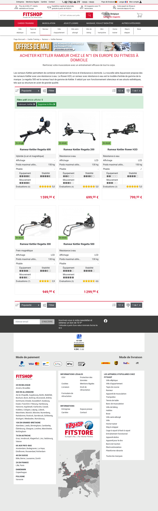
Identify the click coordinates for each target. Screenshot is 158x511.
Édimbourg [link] (20, 428)
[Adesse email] (27, 321)
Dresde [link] (28, 401)
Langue (123, 2)
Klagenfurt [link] (34, 438)
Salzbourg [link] (48, 438)
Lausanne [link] (30, 458)
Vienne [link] (19, 441)
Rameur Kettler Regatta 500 (79, 245)
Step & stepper (112, 427)
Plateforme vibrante (114, 450)
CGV (63, 377)
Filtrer (51, 92)
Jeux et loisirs (71, 25)
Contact (52, 2)
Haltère (109, 410)
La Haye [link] (41, 448)
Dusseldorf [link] (36, 401)
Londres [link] (37, 428)
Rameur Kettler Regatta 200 (79, 151)
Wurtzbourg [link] (39, 419)
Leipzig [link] (34, 410)
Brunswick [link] (40, 398)
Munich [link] (29, 413)
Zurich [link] (38, 458)
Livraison (65, 387)
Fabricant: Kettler (26, 106)
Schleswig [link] (48, 416)
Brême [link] (49, 398)
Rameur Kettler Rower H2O (122, 151)
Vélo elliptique (112, 380)
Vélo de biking (112, 407)
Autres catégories (131, 25)
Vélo (108, 420)
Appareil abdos (112, 437)
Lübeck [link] (41, 410)
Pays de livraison (109, 2)
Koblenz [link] (19, 410)
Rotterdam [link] (40, 451)
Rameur (45, 41)
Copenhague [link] (21, 472)
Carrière (44, 2)
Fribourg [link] (34, 404)
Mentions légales (32, 2)
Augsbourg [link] (33, 395)
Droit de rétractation (85, 388)
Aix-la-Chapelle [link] (22, 395)
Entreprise (20, 2)
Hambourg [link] (43, 404)
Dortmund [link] (20, 401)
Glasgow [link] (29, 428)
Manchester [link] (47, 428)
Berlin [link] (41, 395)
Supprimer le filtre (46, 106)
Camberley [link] (46, 425)
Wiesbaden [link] (29, 419)
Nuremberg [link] (45, 413)
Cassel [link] (45, 407)
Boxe (108, 414)
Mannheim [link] (20, 413)
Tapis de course (112, 387)
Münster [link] (36, 413)
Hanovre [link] (19, 407)
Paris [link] (22, 465)
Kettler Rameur (56, 41)
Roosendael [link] (30, 451)
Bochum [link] (19, 398)
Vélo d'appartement (114, 384)
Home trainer (111, 424)
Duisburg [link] (45, 401)
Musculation (48, 25)
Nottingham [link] (21, 431)
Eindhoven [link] (20, 451)
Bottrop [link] (32, 398)
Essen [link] (18, 404)
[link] (105, 321)
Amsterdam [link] (21, 448)
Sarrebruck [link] (38, 416)
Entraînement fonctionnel (116, 434)
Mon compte (135, 2)
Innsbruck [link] (25, 438)
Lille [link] (17, 465)
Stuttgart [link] (20, 419)
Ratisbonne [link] (20, 416)
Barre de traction (113, 444)
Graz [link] (18, 438)
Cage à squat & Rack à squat (118, 430)
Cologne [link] (26, 410)
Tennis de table (112, 400)
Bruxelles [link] (26, 388)
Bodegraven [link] (32, 448)
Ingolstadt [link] (28, 407)
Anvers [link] (19, 388)
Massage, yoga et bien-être (99, 25)
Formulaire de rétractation (67, 395)
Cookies (64, 384)
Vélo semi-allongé (113, 417)
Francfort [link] (26, 404)
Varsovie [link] (19, 479)
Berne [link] (22, 458)
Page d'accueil (19, 41)
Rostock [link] (29, 416)
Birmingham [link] (36, 425)
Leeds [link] (27, 425)
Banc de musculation (115, 404)
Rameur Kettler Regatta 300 (35, 245)
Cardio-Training (26, 25)
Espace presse (86, 409)
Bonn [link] (26, 398)
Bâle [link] (17, 458)
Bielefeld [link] (48, 395)
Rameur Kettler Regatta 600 (35, 151)
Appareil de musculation (116, 394)
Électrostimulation (113, 447)
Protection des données (86, 379)
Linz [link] (41, 438)
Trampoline (110, 397)
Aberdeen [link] (20, 425)
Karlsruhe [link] (37, 407)
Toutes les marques (114, 456)
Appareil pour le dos (114, 440)
